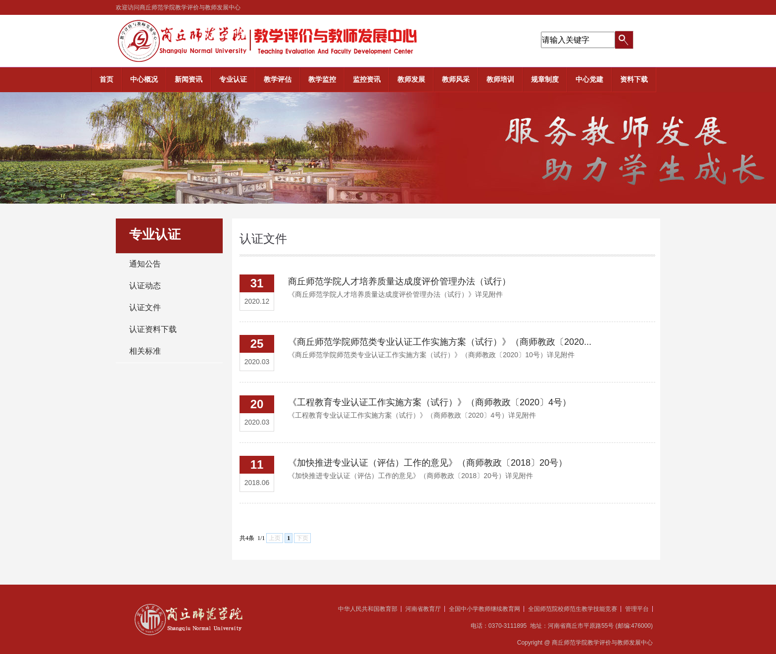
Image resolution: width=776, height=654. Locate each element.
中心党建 (589, 79)
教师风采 (456, 79)
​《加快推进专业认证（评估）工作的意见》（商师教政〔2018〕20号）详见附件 (410, 476)
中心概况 (144, 79)
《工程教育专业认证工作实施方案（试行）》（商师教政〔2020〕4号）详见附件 (412, 415)
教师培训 (500, 79)
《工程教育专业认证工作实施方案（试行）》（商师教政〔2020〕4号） (429, 402)
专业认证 (233, 79)
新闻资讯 (188, 79)
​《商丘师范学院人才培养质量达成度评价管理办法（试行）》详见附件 (395, 294)
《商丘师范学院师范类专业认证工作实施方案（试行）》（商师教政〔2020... (439, 342)
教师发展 (411, 79)
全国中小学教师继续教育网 (484, 608)
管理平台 (637, 608)
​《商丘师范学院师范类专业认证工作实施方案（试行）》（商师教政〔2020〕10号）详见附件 (431, 355)
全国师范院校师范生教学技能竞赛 (572, 608)
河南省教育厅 (423, 608)
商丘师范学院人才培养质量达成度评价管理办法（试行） (399, 281)
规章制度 (545, 79)
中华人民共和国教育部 (367, 608)
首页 (106, 79)
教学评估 (277, 79)
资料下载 (634, 79)
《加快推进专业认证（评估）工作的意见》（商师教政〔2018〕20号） (427, 463)
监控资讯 (367, 79)
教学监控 (322, 79)
